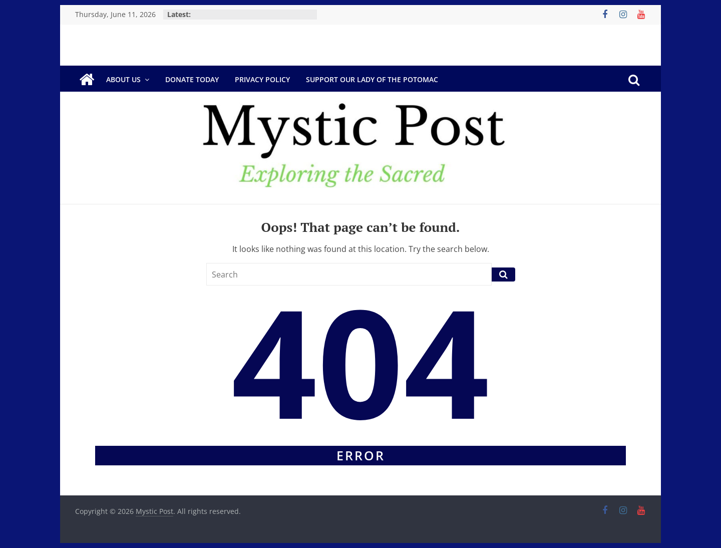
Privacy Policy (262, 79)
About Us (123, 79)
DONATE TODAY (192, 79)
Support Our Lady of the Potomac (372, 79)
